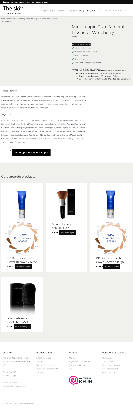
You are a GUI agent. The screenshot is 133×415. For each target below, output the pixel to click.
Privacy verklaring (77, 366)
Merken (72, 9)
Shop (44, 9)
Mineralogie (22, 20)
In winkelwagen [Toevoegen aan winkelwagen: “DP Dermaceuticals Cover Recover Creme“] (23, 268)
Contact (39, 363)
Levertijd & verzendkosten (47, 370)
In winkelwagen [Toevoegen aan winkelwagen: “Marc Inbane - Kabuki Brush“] (67, 234)
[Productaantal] (6, 154)
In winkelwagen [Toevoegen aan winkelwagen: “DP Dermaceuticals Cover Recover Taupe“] (112, 268)
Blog (81, 10)
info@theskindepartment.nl (15, 387)
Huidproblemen (58, 9)
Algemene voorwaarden (80, 363)
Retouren (40, 374)
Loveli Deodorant (110, 370)
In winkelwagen (79, 46)
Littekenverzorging (111, 366)
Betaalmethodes (43, 359)
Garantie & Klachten (45, 366)
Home (4, 20)
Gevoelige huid (109, 374)
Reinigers (106, 359)
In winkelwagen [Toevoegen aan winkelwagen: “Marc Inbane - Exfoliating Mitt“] (22, 328)
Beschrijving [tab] (10, 92)
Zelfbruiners (107, 363)
